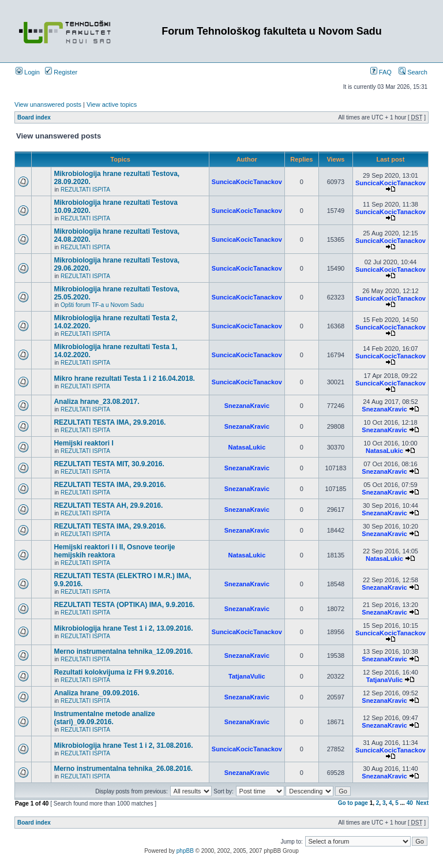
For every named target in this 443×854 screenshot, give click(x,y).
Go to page (353, 803)
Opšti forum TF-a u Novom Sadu (102, 305)
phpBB (185, 851)
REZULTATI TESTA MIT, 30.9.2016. (109, 464)
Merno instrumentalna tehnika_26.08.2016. (123, 769)
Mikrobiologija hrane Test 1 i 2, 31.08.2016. (123, 745)
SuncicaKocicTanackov (247, 181)
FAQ (381, 72)
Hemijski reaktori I (83, 443)
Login (28, 72)
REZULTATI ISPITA (85, 189)
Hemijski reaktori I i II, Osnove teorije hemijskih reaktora (114, 551)
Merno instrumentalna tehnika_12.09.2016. (123, 651)
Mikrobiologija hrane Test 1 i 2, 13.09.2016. (123, 628)
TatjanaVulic (246, 676)
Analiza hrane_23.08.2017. (96, 402)
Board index (34, 117)
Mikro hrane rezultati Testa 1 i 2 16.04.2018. (124, 378)
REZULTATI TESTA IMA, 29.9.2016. (110, 422)
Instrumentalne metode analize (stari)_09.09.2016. (104, 718)
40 (410, 803)
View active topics (112, 104)
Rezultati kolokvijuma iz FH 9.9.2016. (114, 672)
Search (413, 72)
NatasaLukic (246, 447)
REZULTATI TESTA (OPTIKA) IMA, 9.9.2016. (124, 605)
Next (422, 803)
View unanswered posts (47, 104)
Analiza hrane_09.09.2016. (96, 693)
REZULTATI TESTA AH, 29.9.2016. (108, 505)
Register (61, 72)
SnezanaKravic (246, 405)
